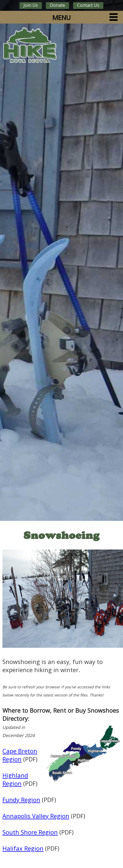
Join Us (30, 5)
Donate (57, 5)
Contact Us (88, 5)
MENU (61, 17)
